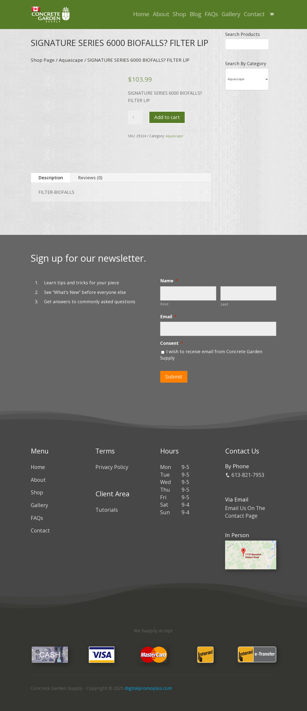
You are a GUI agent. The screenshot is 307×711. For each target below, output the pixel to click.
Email (168, 316)
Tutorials (106, 506)
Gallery (231, 16)
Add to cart (167, 117)
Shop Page (43, 60)
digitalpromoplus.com (148, 685)
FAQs (211, 16)
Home (141, 16)
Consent (171, 343)
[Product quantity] (135, 117)
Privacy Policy (111, 463)
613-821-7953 (244, 471)
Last (225, 304)
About (161, 16)
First (164, 304)
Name (169, 281)
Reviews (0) (90, 178)
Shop (179, 16)
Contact (254, 16)
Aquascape (71, 60)
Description (50, 178)
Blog (195, 16)
